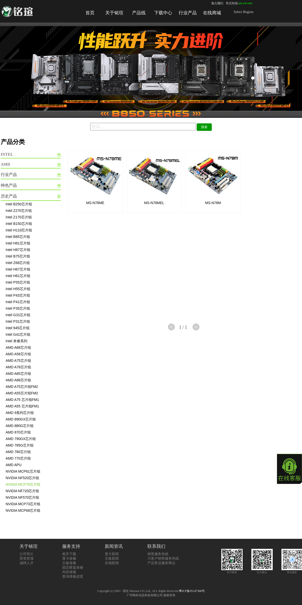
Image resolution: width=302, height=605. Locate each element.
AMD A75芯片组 (18, 361)
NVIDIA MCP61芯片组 (23, 471)
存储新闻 (112, 563)
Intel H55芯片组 (18, 289)
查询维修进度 (72, 576)
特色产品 (9, 185)
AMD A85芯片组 (18, 374)
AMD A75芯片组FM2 (22, 387)
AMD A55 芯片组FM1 (22, 406)
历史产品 (9, 196)
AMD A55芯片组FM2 (22, 393)
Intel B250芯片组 (19, 204)
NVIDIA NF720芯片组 (22, 491)
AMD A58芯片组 (18, 354)
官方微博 (232, 571)
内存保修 (69, 572)
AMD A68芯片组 (18, 347)
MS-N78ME (95, 203)
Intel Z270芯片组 (19, 211)
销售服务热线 (157, 554)
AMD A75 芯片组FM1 (22, 400)
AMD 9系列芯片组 (20, 413)
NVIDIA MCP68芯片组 (23, 510)
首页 (89, 12)
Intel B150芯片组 (19, 224)
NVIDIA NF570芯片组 (22, 497)
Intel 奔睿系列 (16, 341)
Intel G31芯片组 (18, 315)
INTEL (7, 154)
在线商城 (212, 12)
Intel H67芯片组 (18, 269)
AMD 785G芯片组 (20, 445)
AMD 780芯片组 (18, 452)
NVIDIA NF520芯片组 (22, 478)
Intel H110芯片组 (19, 230)
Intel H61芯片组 (18, 276)
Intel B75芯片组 (18, 256)
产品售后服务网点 (161, 563)
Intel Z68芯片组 (18, 263)
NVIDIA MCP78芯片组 (23, 484)
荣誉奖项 (27, 558)
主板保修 (69, 563)
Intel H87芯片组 (18, 250)
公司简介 (27, 554)
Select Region (243, 12)
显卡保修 (69, 558)
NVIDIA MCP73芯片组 (23, 504)
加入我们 (217, 3)
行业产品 (188, 12)
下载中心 (163, 12)
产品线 (139, 12)
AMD (5, 164)
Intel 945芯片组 (18, 328)
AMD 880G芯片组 (20, 426)
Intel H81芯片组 (18, 243)
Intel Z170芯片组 (19, 217)
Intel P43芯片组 (18, 295)
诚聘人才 (27, 563)
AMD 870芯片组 (18, 432)
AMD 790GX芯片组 (21, 439)
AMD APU (14, 465)
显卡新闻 (112, 554)
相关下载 (69, 554)
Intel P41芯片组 (18, 302)
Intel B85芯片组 (18, 237)
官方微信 (262, 571)
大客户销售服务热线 (163, 558)
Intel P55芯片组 (18, 282)
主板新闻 (112, 558)
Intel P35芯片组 (18, 308)
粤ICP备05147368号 (192, 591)
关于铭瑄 (114, 12)
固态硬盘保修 (72, 567)
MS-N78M (213, 203)
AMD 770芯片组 (18, 458)
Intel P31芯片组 (18, 321)
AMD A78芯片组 (18, 367)
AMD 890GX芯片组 (21, 419)
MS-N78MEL (154, 203)
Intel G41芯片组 (18, 334)
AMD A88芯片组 (18, 380)
